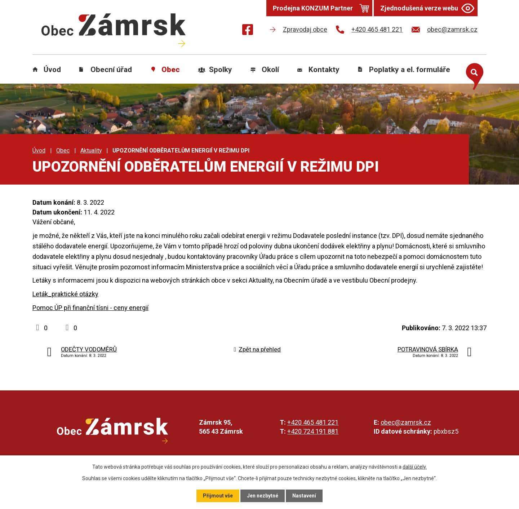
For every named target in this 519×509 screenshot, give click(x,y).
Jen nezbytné (262, 496)
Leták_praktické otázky (65, 294)
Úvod (52, 69)
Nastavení (304, 496)
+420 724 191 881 (312, 431)
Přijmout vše (218, 496)
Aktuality (91, 150)
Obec (170, 69)
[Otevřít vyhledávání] (473, 75)
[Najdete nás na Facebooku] (247, 30)
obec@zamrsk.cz (406, 422)
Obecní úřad (111, 69)
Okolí (270, 69)
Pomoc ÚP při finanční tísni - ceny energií (90, 307)
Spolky (220, 69)
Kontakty (324, 69)
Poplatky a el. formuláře (409, 69)
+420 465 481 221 (312, 422)
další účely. (415, 467)
